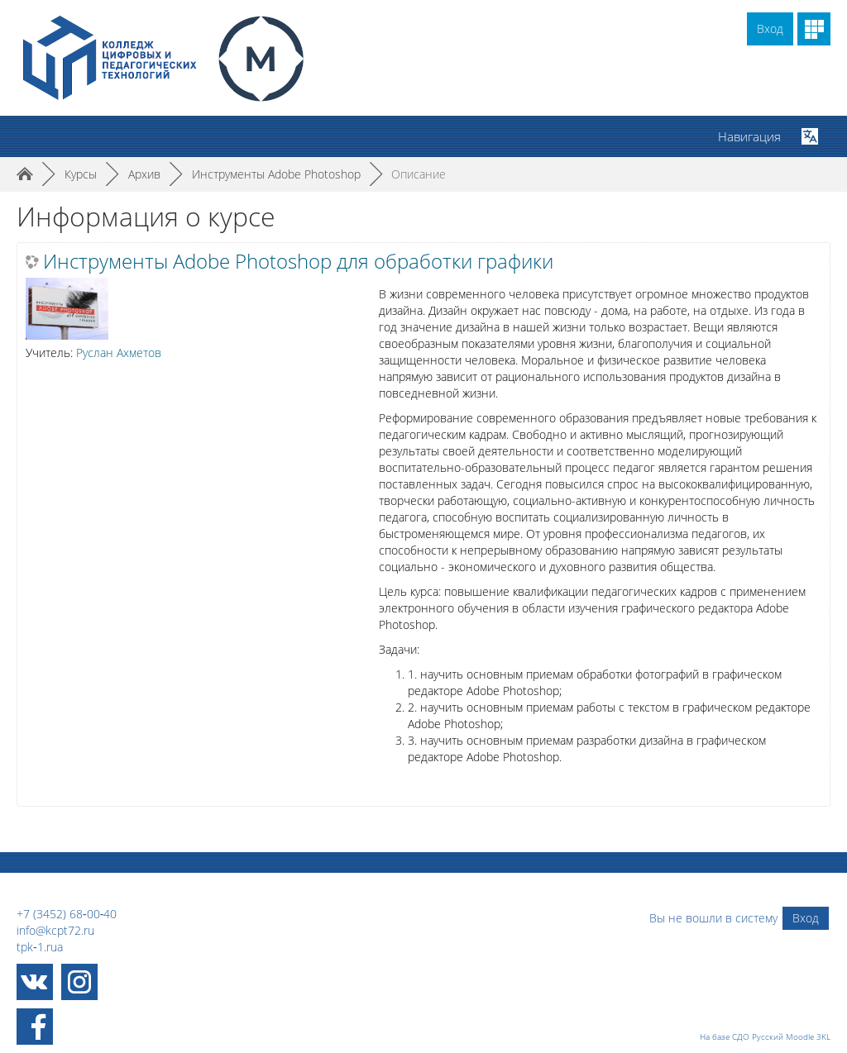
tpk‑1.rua (40, 947)
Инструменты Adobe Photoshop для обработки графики (298, 261)
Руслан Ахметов (118, 352)
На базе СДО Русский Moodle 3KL (765, 1036)
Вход (770, 28)
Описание (418, 174)
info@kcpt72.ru (55, 930)
